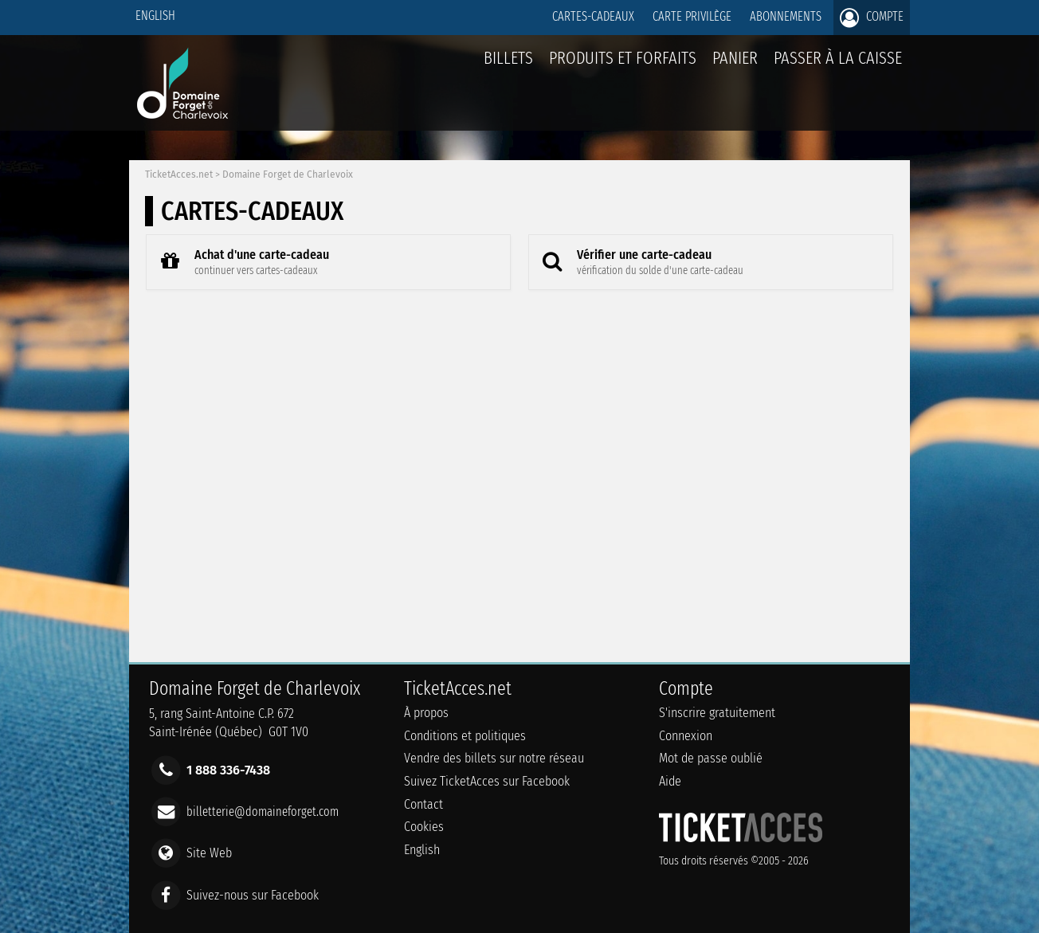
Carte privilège (692, 16)
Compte (872, 17)
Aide (670, 781)
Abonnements (785, 16)
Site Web (209, 852)
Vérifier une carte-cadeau (638, 261)
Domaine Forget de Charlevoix (287, 174)
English (155, 15)
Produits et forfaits (622, 58)
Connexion (685, 735)
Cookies (424, 826)
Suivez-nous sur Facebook (252, 894)
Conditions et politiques (465, 735)
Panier (735, 66)
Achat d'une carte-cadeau (240, 261)
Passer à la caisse (838, 58)
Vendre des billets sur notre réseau (494, 758)
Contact (423, 804)
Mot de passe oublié (711, 758)
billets (508, 58)
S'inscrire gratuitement (717, 712)
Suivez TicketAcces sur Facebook (487, 781)
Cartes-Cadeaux (593, 16)
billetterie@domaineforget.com (262, 811)
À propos (426, 712)
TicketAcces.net (179, 174)
